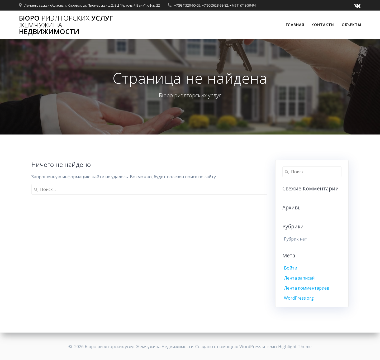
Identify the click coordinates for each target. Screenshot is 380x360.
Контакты (323, 24)
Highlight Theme (295, 346)
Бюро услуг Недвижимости (66, 25)
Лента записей (299, 278)
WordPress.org (299, 298)
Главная (295, 24)
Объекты (351, 24)
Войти (290, 268)
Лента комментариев (306, 288)
